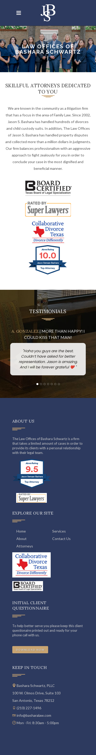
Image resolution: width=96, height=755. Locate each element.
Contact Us (61, 538)
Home (21, 531)
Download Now (30, 650)
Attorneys (24, 546)
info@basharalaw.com (34, 715)
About (21, 538)
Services (59, 531)
